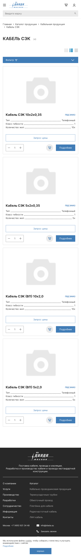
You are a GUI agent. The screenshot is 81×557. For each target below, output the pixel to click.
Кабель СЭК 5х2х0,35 (23, 205)
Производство (11, 494)
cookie (29, 540)
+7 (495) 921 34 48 (20, 525)
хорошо (40, 551)
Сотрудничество (12, 506)
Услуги (6, 489)
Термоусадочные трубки (43, 494)
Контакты (8, 517)
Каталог (34, 483)
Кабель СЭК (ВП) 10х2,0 (24, 296)
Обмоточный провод (41, 500)
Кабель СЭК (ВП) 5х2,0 (24, 387)
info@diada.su (47, 525)
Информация (10, 511)
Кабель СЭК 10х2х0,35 (24, 114)
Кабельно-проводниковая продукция (50, 489)
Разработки (9, 500)
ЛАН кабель (36, 517)
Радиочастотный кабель (43, 511)
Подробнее (65, 147)
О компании (9, 483)
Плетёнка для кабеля (41, 506)
